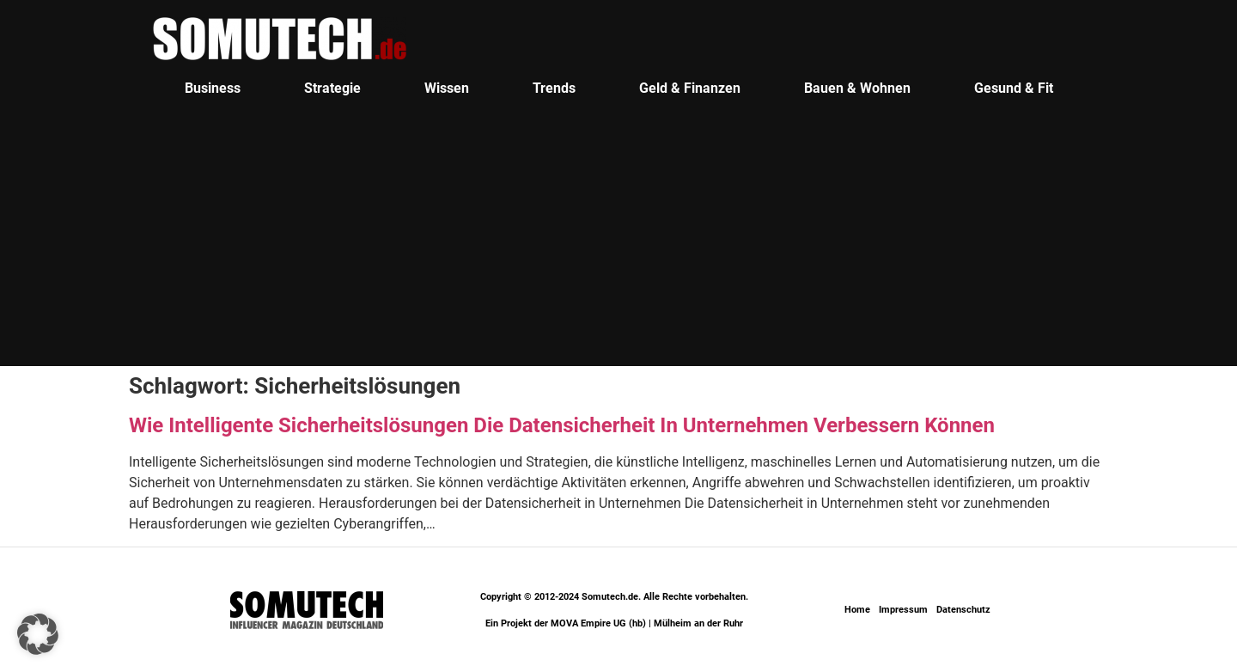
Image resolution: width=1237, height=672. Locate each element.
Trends (554, 88)
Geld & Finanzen (689, 88)
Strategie (332, 88)
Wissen (446, 88)
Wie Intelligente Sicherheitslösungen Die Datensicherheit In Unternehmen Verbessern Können (562, 425)
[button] (38, 634)
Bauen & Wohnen (857, 88)
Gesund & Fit (1013, 88)
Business (213, 88)
